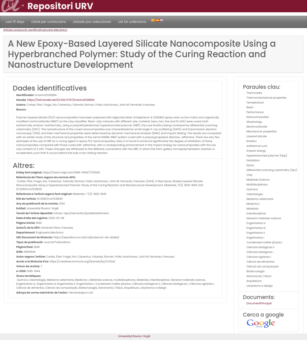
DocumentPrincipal (258, 303)
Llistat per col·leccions (48, 22)
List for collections (132, 22)
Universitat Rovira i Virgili (134, 336)
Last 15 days (14, 22)
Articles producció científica (21, 30)
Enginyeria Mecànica (53, 30)
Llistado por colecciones (92, 22)
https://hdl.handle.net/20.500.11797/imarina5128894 (61, 100)
